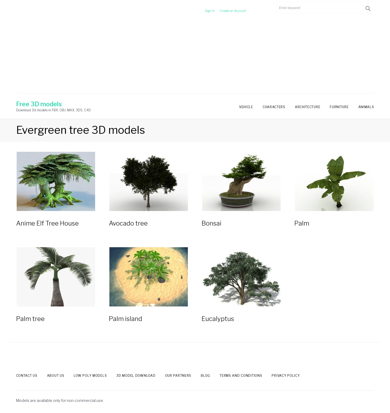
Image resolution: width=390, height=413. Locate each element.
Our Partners (178, 376)
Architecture (307, 107)
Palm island (125, 319)
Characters (274, 107)
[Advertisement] (195, 56)
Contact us (27, 376)
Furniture (339, 107)
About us (55, 376)
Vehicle (246, 107)
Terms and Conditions (241, 376)
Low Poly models (90, 376)
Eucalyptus (218, 319)
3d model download (135, 376)
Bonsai (211, 223)
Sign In (204, 8)
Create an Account (227, 8)
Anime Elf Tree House (47, 223)
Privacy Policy (286, 376)
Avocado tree (128, 223)
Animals (366, 107)
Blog (205, 376)
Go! (368, 8)
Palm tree (30, 319)
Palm (301, 223)
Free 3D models (39, 104)
